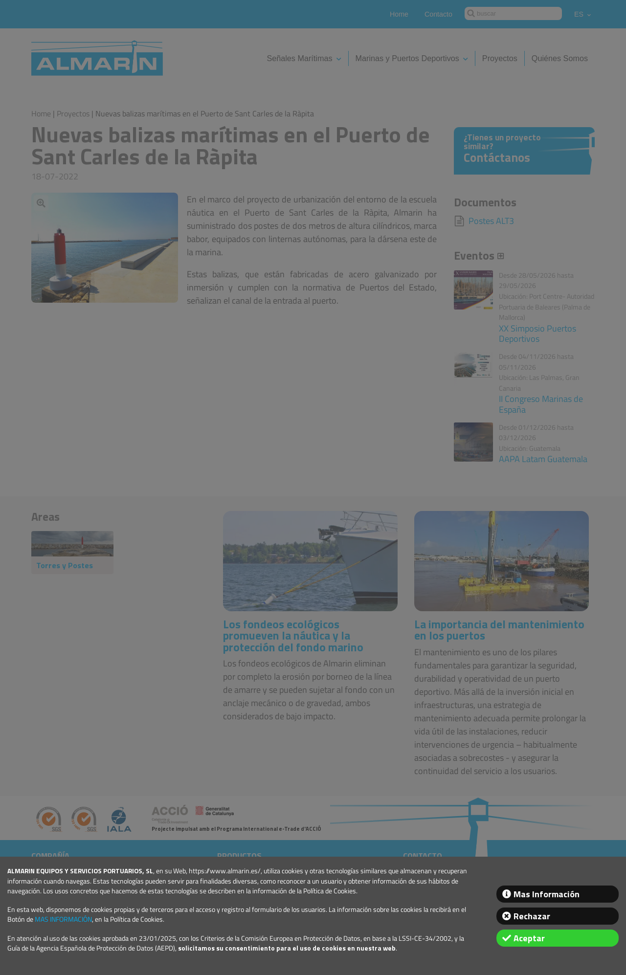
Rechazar (532, 916)
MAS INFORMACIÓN (63, 919)
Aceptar (529, 938)
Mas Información (547, 894)
